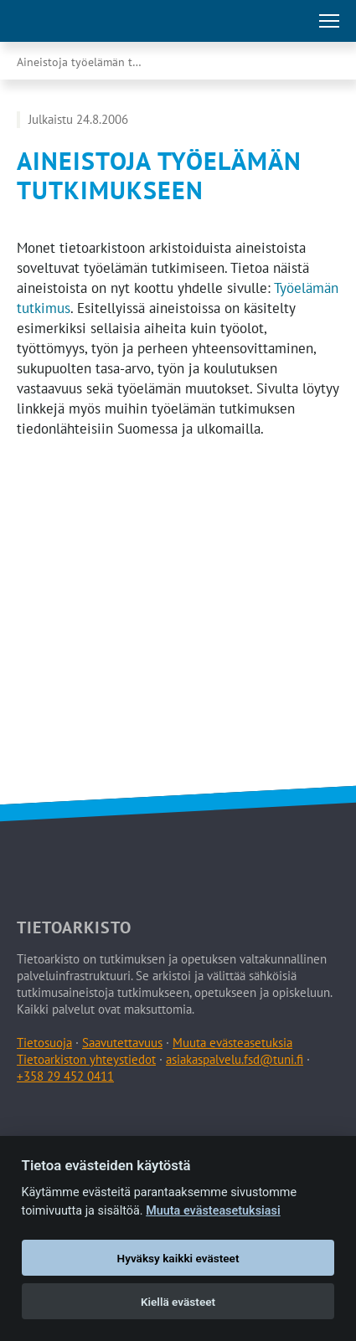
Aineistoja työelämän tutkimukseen (96, 61)
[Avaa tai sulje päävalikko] (329, 21)
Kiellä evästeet (178, 1301)
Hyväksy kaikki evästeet (178, 1258)
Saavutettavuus (122, 1043)
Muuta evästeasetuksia (232, 1042)
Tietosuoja (44, 1043)
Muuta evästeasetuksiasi (213, 1211)
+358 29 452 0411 (65, 1076)
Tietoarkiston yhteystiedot (86, 1059)
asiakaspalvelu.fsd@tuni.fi (234, 1059)
